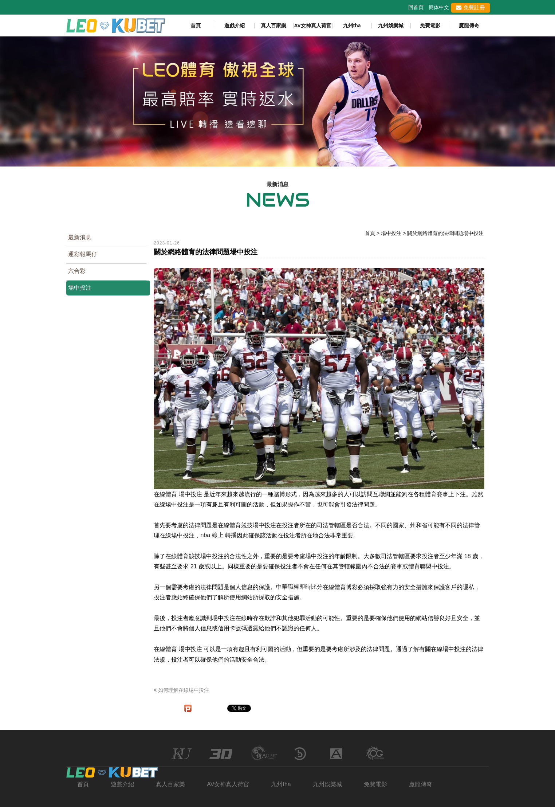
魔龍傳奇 (469, 25)
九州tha (352, 25)
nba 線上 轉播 (218, 535)
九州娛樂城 (391, 25)
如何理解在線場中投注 (181, 690)
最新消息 (79, 237)
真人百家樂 (273, 25)
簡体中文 (439, 7)
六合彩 (77, 271)
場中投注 (79, 288)
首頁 (195, 25)
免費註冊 (470, 7)
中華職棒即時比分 (299, 587)
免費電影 (430, 25)
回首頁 (416, 7)
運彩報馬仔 (82, 254)
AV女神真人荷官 (312, 25)
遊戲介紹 (234, 25)
